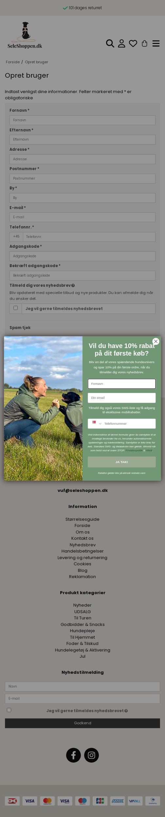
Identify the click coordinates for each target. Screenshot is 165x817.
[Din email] (122, 398)
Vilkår (149, 450)
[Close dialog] (155, 341)
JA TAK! (122, 461)
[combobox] (95, 424)
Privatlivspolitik (133, 450)
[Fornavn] (122, 384)
